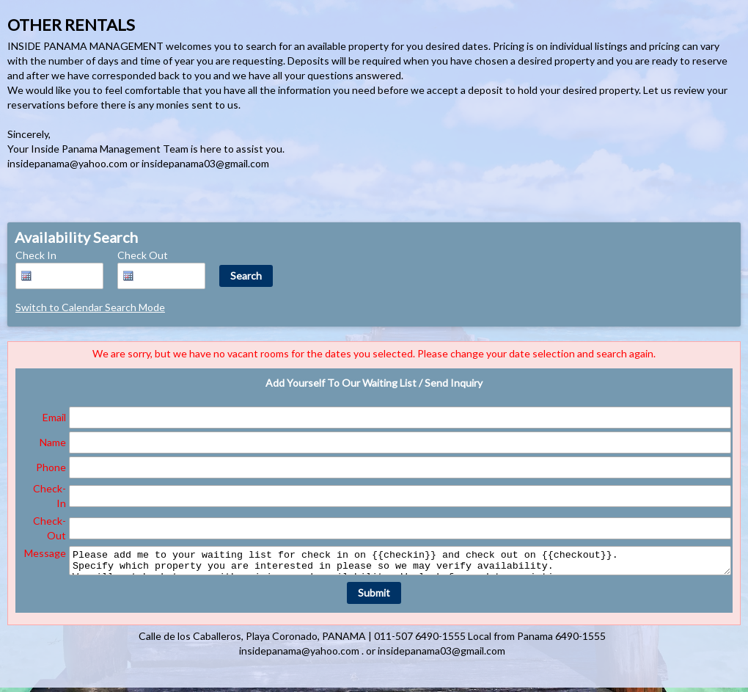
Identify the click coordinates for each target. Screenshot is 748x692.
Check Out (142, 255)
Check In (35, 255)
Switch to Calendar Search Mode (90, 307)
